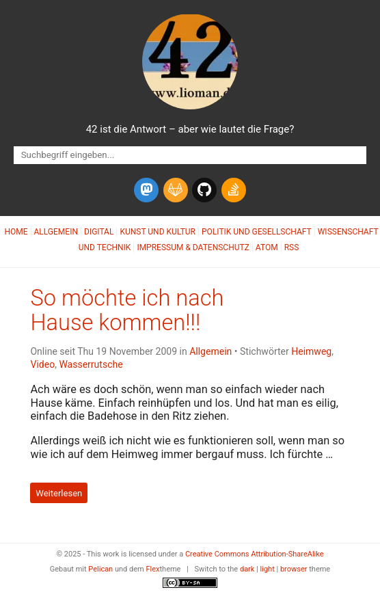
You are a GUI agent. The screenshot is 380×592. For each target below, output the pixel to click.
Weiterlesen (59, 492)
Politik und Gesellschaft (257, 232)
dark (247, 569)
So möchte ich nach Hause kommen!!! (126, 310)
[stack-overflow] (233, 190)
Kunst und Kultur (157, 232)
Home (15, 232)
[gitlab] (175, 190)
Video (42, 364)
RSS (291, 247)
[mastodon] (146, 190)
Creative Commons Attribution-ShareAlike (254, 554)
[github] (204, 190)
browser (294, 569)
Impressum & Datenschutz (193, 247)
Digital (98, 232)
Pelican (100, 569)
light (267, 569)
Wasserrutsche (90, 364)
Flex (152, 569)
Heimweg (311, 351)
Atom (267, 247)
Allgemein (56, 232)
